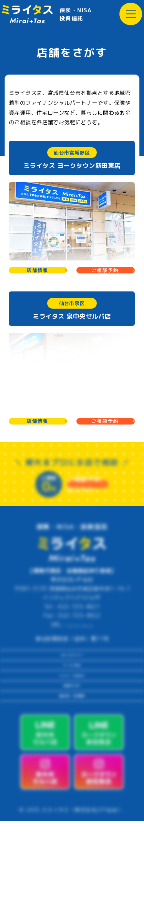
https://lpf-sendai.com (80, 657)
